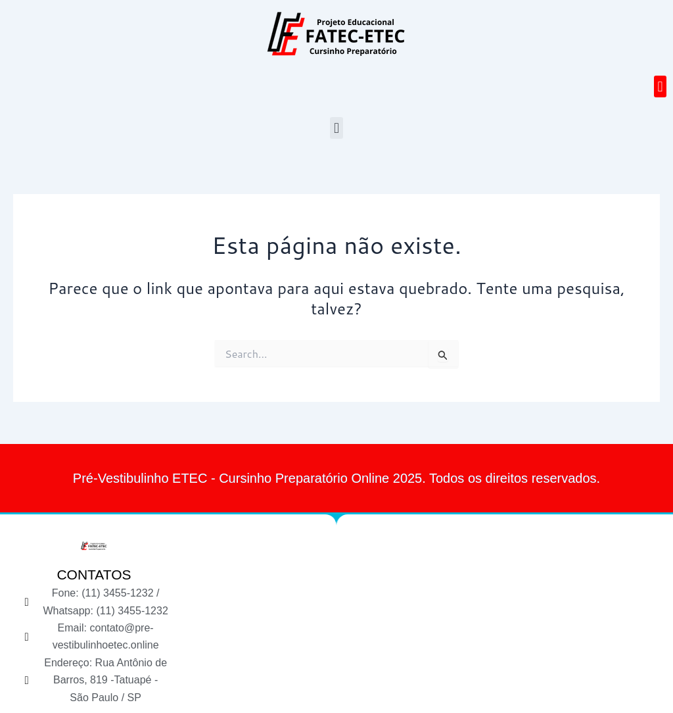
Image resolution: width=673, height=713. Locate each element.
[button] (660, 86)
